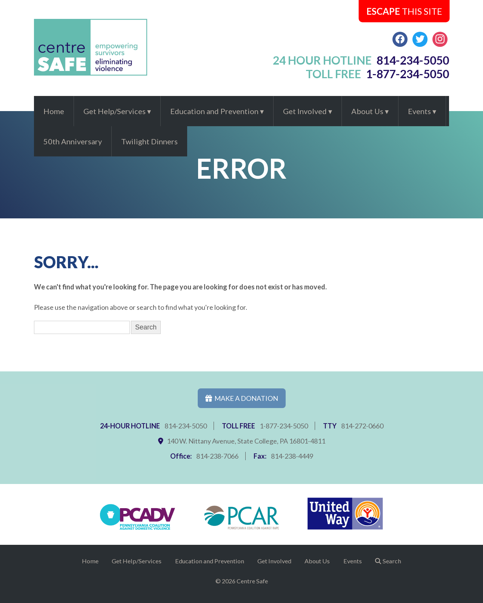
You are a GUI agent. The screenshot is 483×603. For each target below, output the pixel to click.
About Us (367, 111)
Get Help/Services (114, 111)
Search (392, 560)
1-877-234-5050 (284, 426)
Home (53, 111)
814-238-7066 (217, 456)
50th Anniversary (72, 141)
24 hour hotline (361, 60)
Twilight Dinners (149, 141)
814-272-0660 (362, 426)
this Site (404, 11)
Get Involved (305, 111)
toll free (377, 73)
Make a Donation (241, 398)
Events (419, 111)
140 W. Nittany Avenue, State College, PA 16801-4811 (246, 441)
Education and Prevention (214, 111)
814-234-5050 (186, 426)
